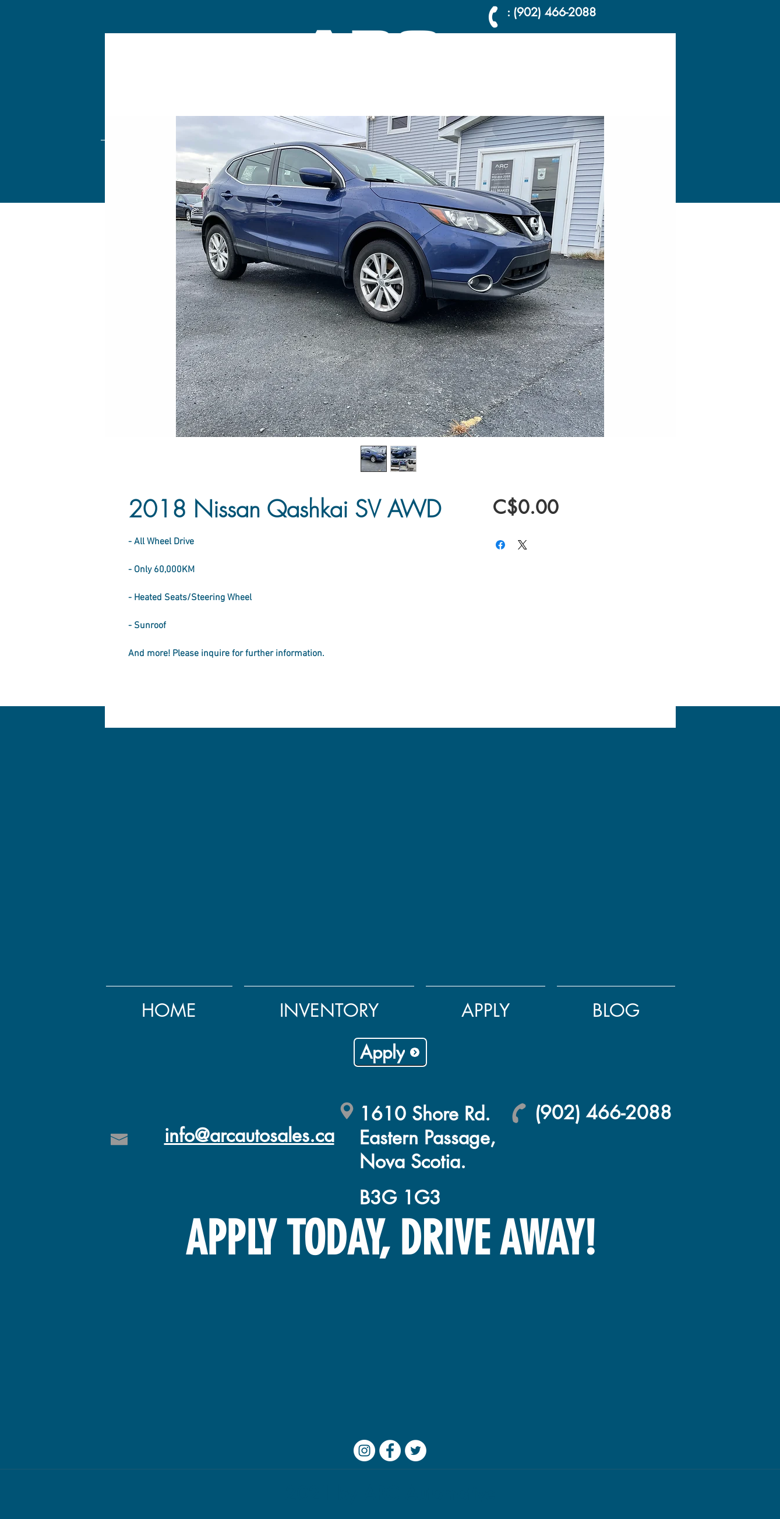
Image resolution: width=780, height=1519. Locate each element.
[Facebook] (390, 1450)
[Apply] (390, 1052)
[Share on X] (523, 545)
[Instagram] (364, 1450)
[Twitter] (415, 1450)
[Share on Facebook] (500, 545)
